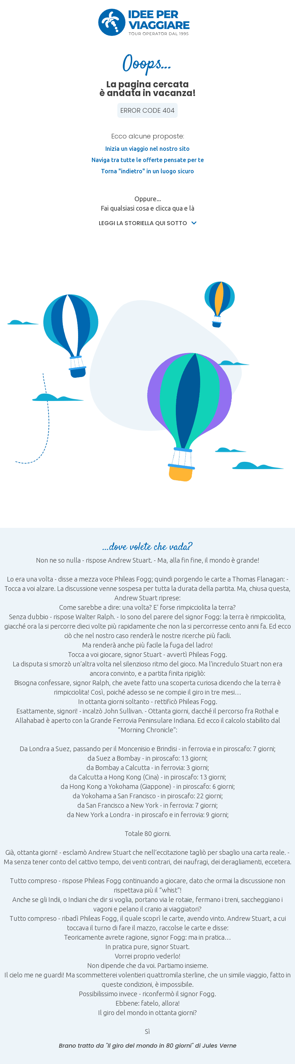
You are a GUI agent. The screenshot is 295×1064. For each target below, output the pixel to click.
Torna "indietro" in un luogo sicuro (147, 171)
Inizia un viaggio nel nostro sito (147, 148)
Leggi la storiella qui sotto (148, 223)
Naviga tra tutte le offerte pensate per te (148, 160)
